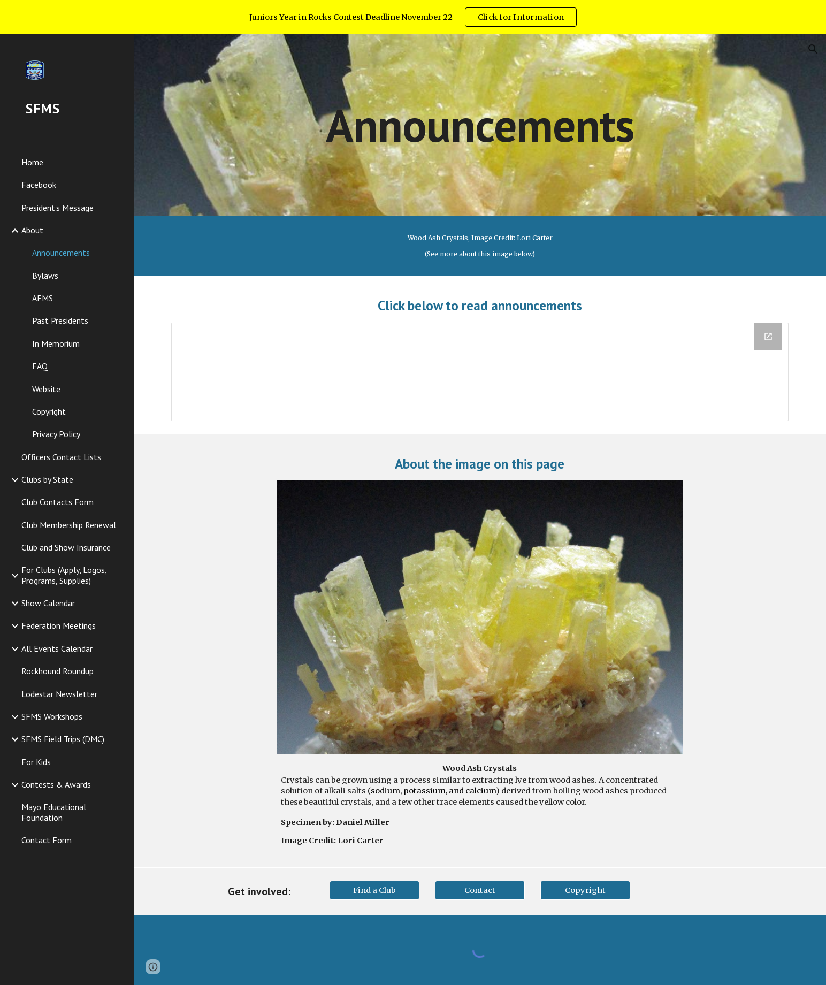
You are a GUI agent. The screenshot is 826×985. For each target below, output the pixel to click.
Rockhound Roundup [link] (57, 671)
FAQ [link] (40, 366)
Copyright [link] (49, 411)
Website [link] (46, 389)
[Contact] (479, 890)
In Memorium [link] (56, 343)
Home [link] (32, 162)
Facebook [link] (38, 184)
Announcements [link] (61, 252)
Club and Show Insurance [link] (66, 547)
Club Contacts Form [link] (57, 502)
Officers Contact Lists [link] (61, 457)
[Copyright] (585, 890)
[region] (413, 17)
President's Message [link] (57, 207)
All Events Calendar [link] (57, 648)
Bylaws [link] (45, 275)
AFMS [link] (42, 298)
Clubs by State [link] (47, 479)
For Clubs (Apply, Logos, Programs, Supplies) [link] (63, 574)
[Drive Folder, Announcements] (480, 372)
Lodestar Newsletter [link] (59, 694)
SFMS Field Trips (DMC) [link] (62, 739)
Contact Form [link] (46, 840)
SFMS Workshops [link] (51, 716)
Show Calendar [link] (48, 603)
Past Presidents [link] (60, 320)
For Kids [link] (36, 762)
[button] (813, 49)
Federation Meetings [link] (58, 625)
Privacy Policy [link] (56, 434)
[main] (480, 125)
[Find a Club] (374, 890)
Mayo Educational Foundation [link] (53, 811)
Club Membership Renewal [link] (68, 525)
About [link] (32, 230)
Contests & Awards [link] (56, 784)
